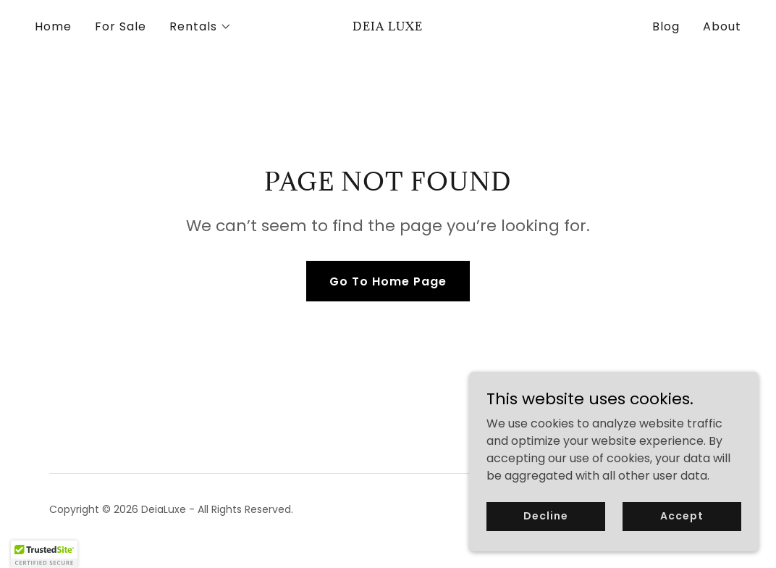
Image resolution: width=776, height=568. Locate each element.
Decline (545, 516)
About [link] (722, 26)
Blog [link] (666, 26)
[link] (387, 26)
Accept (681, 516)
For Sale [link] (120, 26)
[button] (200, 27)
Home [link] (53, 26)
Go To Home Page (388, 281)
